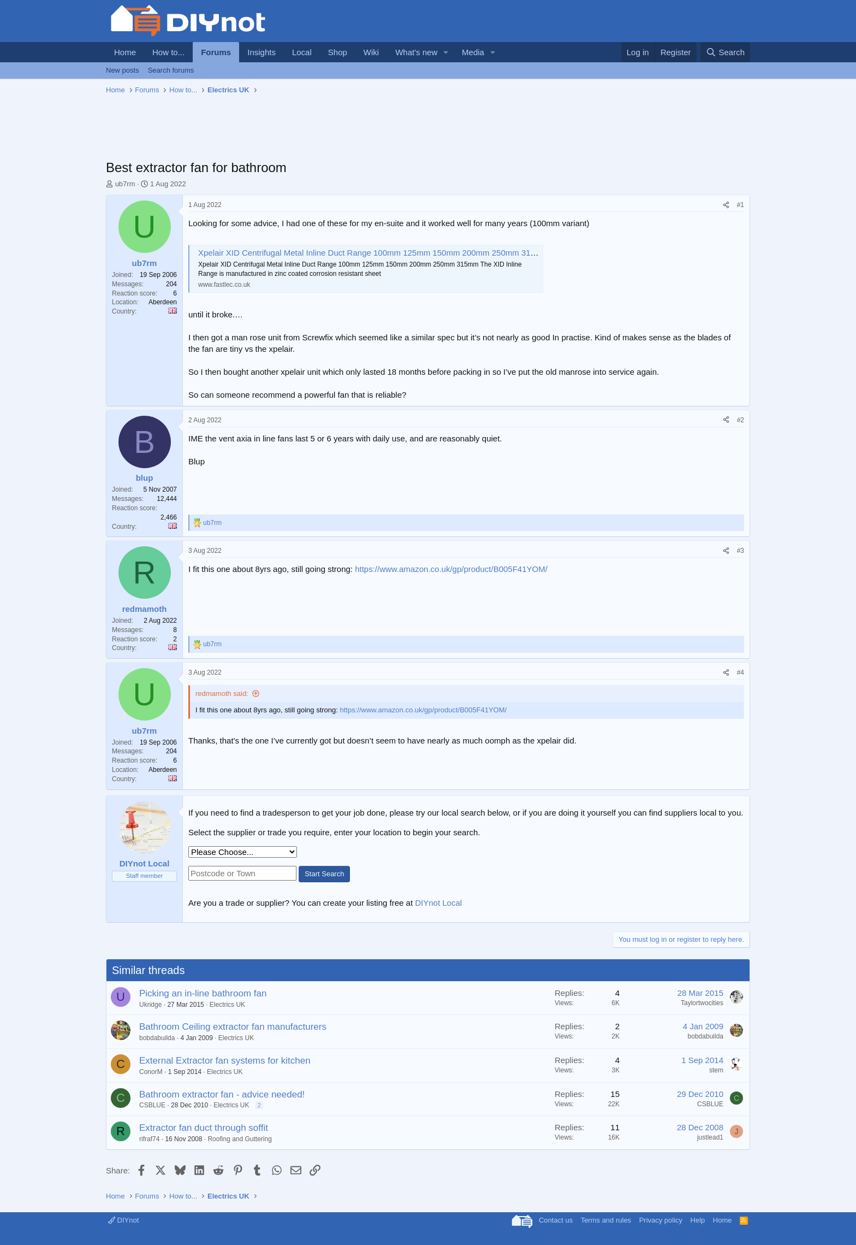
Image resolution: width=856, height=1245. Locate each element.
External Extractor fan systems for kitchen (225, 1060)
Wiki (371, 52)
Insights (261, 52)
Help (698, 1220)
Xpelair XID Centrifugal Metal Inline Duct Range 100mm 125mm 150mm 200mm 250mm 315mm (373, 252)
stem (716, 1070)
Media (473, 52)
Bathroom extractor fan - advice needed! (222, 1094)
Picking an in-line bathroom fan (202, 993)
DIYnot (123, 1220)
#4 (740, 672)
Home (125, 52)
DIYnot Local (438, 902)
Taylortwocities (702, 1003)
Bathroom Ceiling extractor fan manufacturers (232, 1027)
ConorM (151, 1072)
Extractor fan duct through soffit (203, 1128)
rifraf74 (149, 1139)
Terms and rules (606, 1220)
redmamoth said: (221, 693)
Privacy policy (660, 1220)
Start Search (324, 874)
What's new (416, 52)
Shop (337, 52)
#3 (740, 550)
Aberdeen (162, 302)
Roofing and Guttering (239, 1139)
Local (302, 52)
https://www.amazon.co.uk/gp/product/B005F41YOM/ (451, 569)
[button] (446, 52)
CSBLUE (152, 1105)
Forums (216, 52)
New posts (122, 70)
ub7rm (125, 184)
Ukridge (150, 1004)
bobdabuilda (157, 1038)
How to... (168, 52)
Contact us (556, 1220)
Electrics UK (227, 1004)
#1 (740, 205)
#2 (740, 420)
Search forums (171, 70)
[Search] (725, 52)
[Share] (726, 205)
